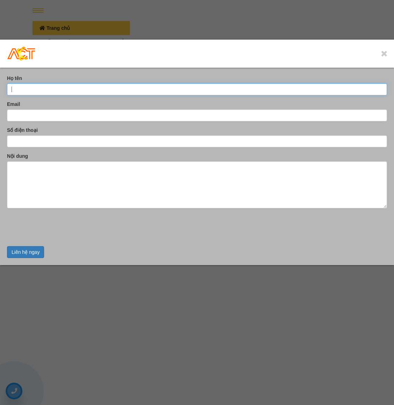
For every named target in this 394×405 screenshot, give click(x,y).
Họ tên (14, 78)
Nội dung (17, 156)
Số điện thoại (22, 130)
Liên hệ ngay (26, 252)
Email (13, 104)
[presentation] (60, 227)
